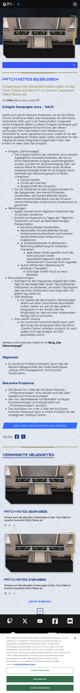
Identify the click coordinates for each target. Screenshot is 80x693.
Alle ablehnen (40, 682)
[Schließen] (75, 641)
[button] (8, 4)
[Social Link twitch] (10, 621)
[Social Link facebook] (55, 621)
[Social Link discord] (70, 621)
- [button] (40, 65)
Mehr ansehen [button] (40, 601)
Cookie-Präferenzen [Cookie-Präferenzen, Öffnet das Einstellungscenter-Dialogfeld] (40, 674)
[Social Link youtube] (40, 621)
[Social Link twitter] (25, 621)
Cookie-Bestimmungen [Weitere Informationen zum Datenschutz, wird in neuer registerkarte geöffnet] (25, 668)
